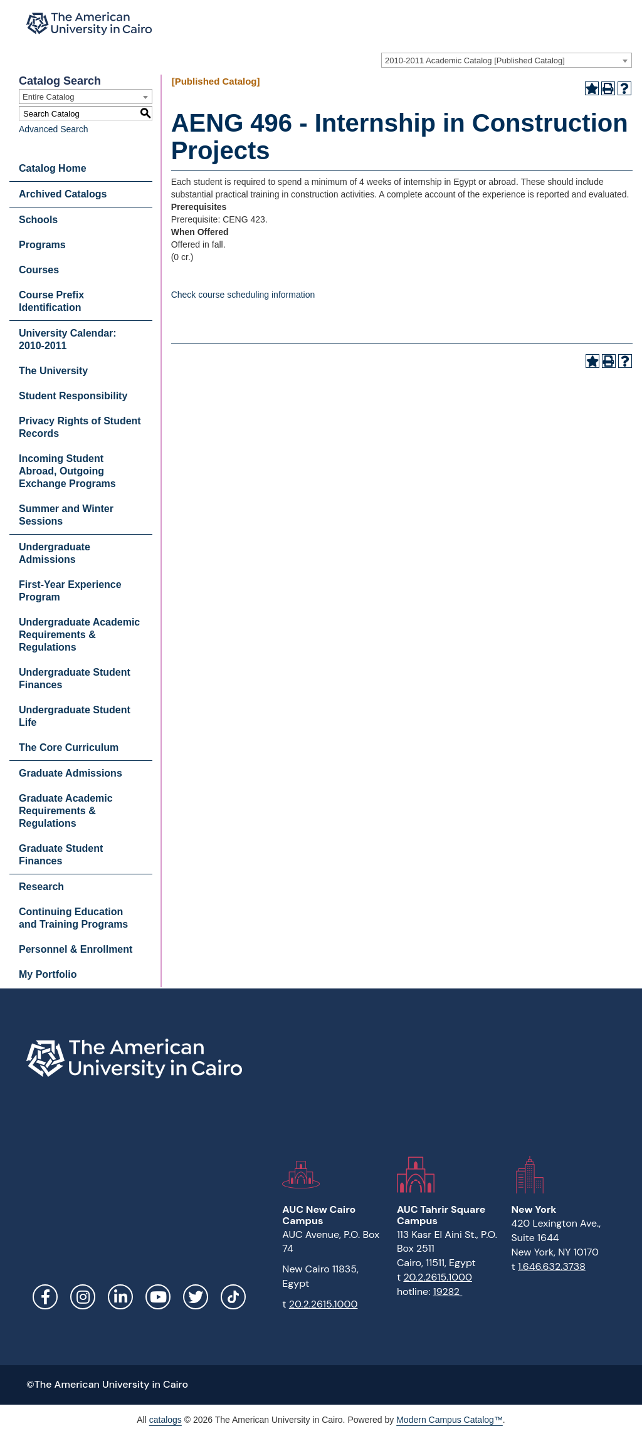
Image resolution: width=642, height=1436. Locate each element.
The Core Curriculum (68, 747)
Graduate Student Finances (61, 854)
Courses (39, 270)
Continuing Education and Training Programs (73, 918)
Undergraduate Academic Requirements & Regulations (79, 634)
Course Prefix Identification (51, 301)
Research (41, 886)
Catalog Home (53, 168)
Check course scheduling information (243, 295)
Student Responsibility (73, 395)
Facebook (45, 1296)
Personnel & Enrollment (75, 949)
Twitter (195, 1296)
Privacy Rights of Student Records (80, 427)
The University (53, 370)
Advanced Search (53, 129)
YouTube (158, 1296)
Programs (42, 244)
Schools (38, 219)
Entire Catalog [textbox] (48, 97)
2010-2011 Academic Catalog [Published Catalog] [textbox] (475, 60)
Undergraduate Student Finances (74, 678)
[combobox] (506, 60)
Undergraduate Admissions (54, 553)
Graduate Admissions (70, 773)
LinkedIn (120, 1296)
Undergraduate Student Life (74, 716)
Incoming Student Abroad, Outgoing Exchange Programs (67, 471)
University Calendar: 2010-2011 (68, 339)
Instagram (82, 1296)
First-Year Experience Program (70, 590)
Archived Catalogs (63, 194)
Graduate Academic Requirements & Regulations (66, 811)
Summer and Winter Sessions (66, 515)
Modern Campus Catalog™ (449, 1420)
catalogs (165, 1420)
